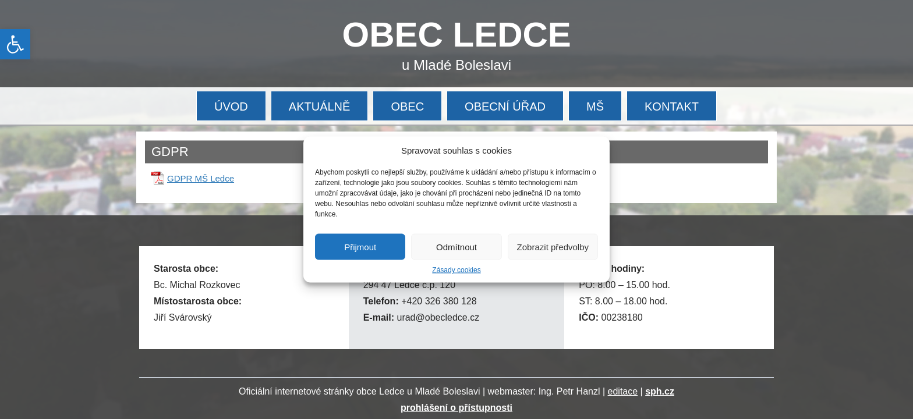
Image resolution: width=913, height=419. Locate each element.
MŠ (595, 106)
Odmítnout (456, 246)
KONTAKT (672, 106)
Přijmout (360, 246)
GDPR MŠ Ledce (200, 178)
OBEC (407, 106)
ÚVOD (231, 106)
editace (623, 391)
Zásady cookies (456, 270)
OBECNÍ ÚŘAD (505, 106)
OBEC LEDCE (456, 34)
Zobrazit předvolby (553, 246)
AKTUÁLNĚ (320, 106)
